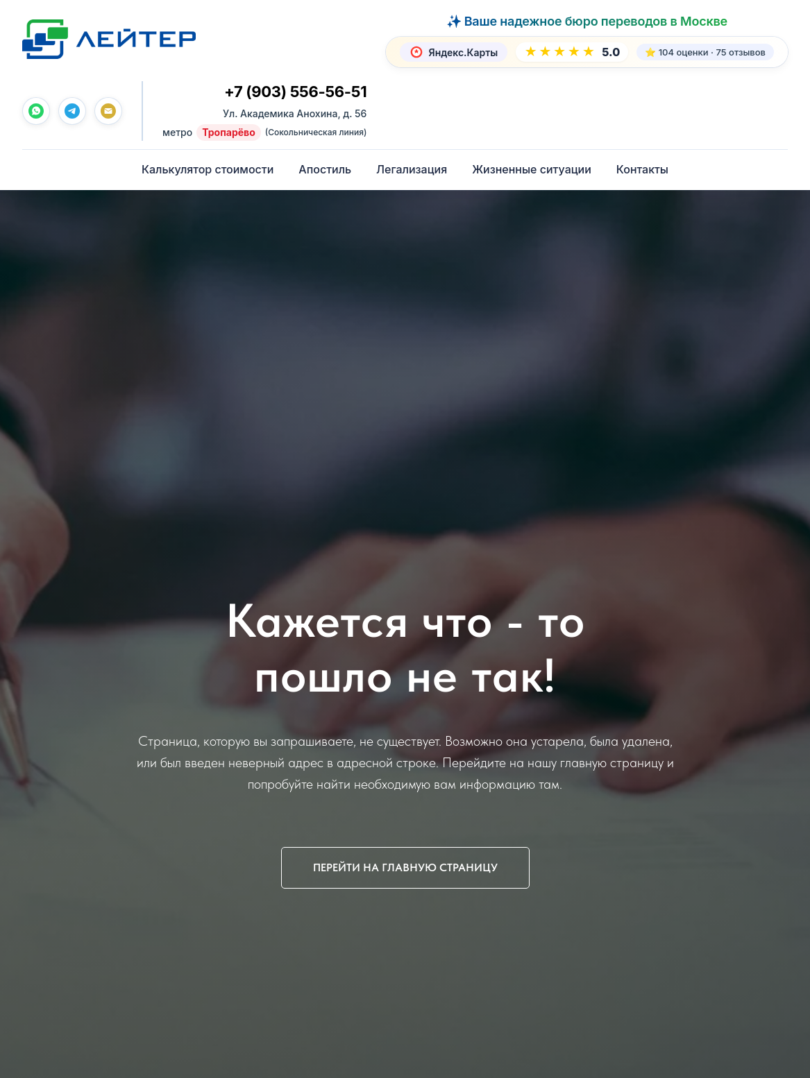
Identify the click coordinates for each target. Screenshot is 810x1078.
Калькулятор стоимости (207, 169)
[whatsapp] (36, 111)
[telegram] (72, 111)
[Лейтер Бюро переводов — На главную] (109, 38)
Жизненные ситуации (531, 169)
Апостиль (324, 169)
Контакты (642, 169)
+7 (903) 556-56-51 (295, 92)
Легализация (411, 169)
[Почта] (108, 111)
